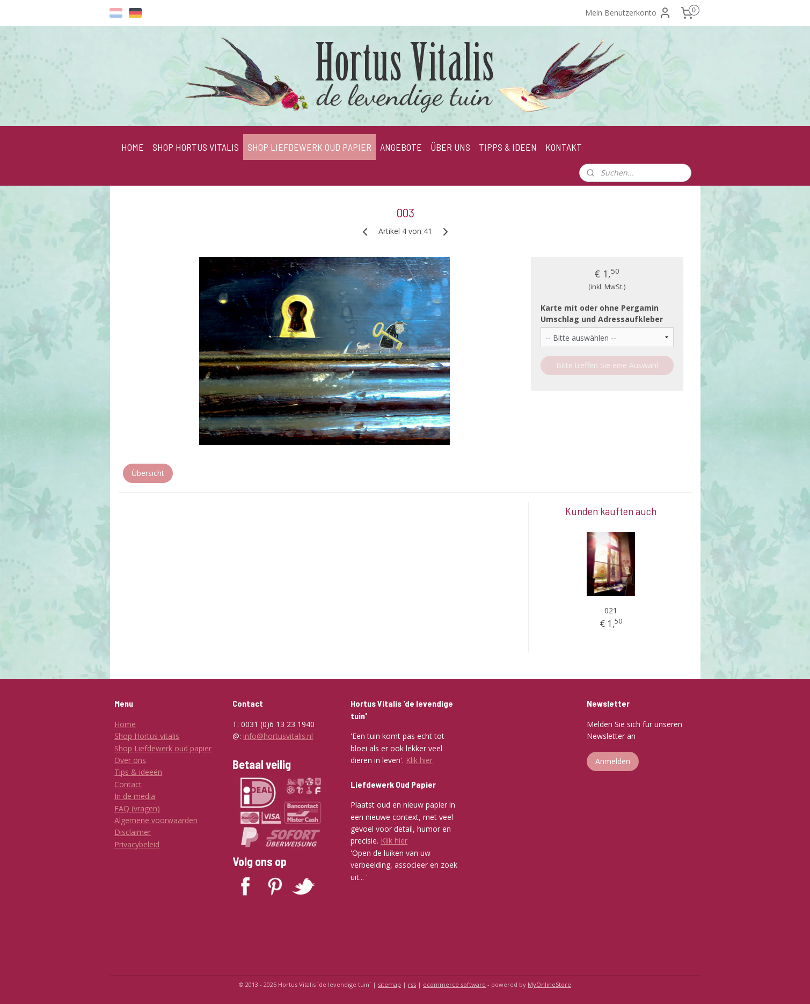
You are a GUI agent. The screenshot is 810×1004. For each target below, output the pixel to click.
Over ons (130, 760)
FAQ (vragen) (137, 808)
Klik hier (419, 760)
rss (412, 984)
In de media (134, 796)
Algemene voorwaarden (156, 820)
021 (610, 610)
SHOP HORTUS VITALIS (195, 147)
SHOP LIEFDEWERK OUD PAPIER (309, 147)
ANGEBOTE (401, 147)
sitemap (389, 984)
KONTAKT (563, 147)
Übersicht (147, 473)
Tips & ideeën (138, 772)
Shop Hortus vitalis (146, 736)
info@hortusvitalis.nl (278, 736)
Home (125, 724)
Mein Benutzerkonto (628, 12)
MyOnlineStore (549, 984)
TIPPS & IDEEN (508, 147)
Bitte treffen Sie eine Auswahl (607, 365)
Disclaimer (132, 832)
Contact (128, 784)
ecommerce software (454, 984)
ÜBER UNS (450, 147)
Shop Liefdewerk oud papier (162, 748)
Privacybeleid (136, 844)
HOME (132, 147)
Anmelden (612, 761)
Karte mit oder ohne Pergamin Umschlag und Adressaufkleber (601, 313)
